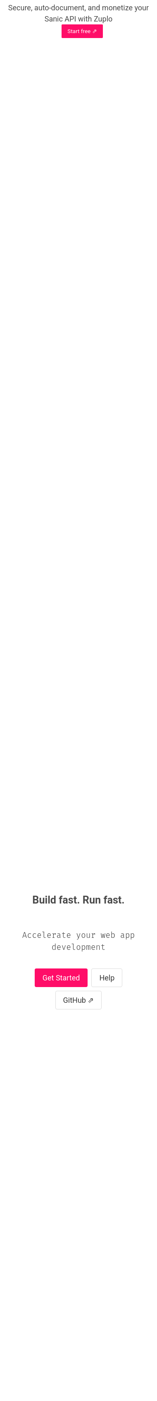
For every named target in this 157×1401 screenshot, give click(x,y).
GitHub (74, 1000)
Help (106, 977)
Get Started (61, 977)
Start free (78, 31)
